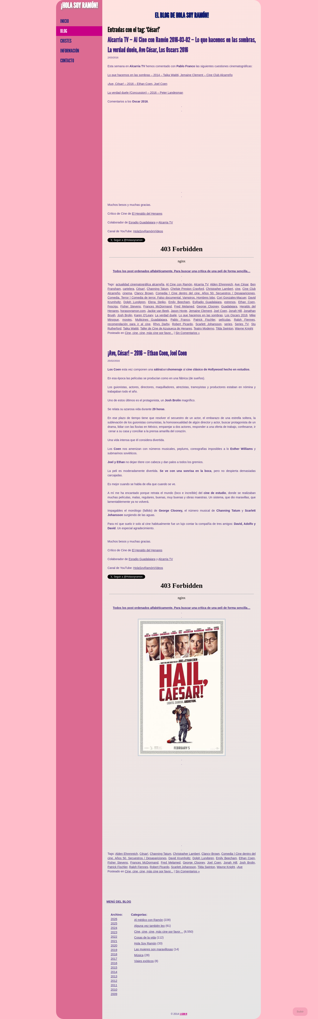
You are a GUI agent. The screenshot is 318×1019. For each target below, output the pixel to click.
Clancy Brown (143, 293)
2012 (114, 980)
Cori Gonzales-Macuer (231, 297)
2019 (114, 950)
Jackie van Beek (158, 311)
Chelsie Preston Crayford (187, 288)
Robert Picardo (182, 324)
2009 (114, 994)
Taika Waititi (131, 328)
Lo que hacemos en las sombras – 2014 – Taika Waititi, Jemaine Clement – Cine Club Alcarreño (170, 75)
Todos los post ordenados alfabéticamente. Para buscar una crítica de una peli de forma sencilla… (181, 271)
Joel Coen (220, 311)
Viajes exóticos (144, 961)
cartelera (128, 288)
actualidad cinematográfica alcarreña (140, 284)
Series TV (241, 324)
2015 (114, 967)
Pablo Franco (180, 319)
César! (140, 288)
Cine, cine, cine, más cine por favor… (158, 931)
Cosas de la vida (145, 937)
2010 (114, 989)
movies (127, 319)
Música (138, 955)
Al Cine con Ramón (179, 284)
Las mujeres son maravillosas (153, 949)
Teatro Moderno (204, 328)
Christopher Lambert (219, 288)
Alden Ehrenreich (221, 284)
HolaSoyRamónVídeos (148, 231)
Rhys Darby (161, 324)
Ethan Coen (246, 302)
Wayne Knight (244, 328)
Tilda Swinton (224, 328)
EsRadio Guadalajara (207, 302)
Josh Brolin (124, 315)
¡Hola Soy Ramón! (79, 5)
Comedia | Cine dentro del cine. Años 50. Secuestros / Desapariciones (205, 293)
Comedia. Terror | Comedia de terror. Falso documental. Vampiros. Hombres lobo (161, 297)
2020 (114, 945)
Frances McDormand (157, 306)
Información (69, 51)
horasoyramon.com (133, 311)
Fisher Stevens (130, 306)
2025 (114, 923)
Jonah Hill (235, 311)
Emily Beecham (179, 302)
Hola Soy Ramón (145, 943)
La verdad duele (166, 315)
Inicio (64, 21)
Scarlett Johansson (209, 324)
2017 (114, 958)
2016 (114, 963)
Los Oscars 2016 (236, 315)
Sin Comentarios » (188, 333)
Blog (63, 31)
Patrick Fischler (204, 319)
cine (237, 288)
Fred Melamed (184, 306)
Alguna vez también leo (149, 925)
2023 (114, 932)
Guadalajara (229, 306)
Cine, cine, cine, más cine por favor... (149, 333)
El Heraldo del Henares (147, 213)
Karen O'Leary (143, 315)
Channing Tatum (157, 288)
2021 (114, 941)
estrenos (230, 302)
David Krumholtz (179, 858)
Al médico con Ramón (148, 920)
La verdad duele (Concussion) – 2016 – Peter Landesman (145, 92)
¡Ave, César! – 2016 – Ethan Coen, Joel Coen (137, 83)
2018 (114, 954)
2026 (114, 919)
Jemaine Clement (200, 311)
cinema (127, 293)
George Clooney (208, 306)
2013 (114, 976)
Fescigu (113, 306)
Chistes (65, 41)
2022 (114, 936)
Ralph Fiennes (244, 319)
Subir (300, 1011)
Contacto (67, 61)
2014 (114, 972)
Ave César (241, 284)
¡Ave (240, 867)
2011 (114, 985)
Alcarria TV (165, 222)
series (228, 324)
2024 (114, 928)
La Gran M (183, 1013)
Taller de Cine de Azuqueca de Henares (166, 328)
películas (224, 319)
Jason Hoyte (179, 311)
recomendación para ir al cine (129, 324)
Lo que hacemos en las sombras (201, 315)
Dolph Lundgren (135, 302)
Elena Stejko (157, 302)
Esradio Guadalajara (142, 222)
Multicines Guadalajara (151, 319)
